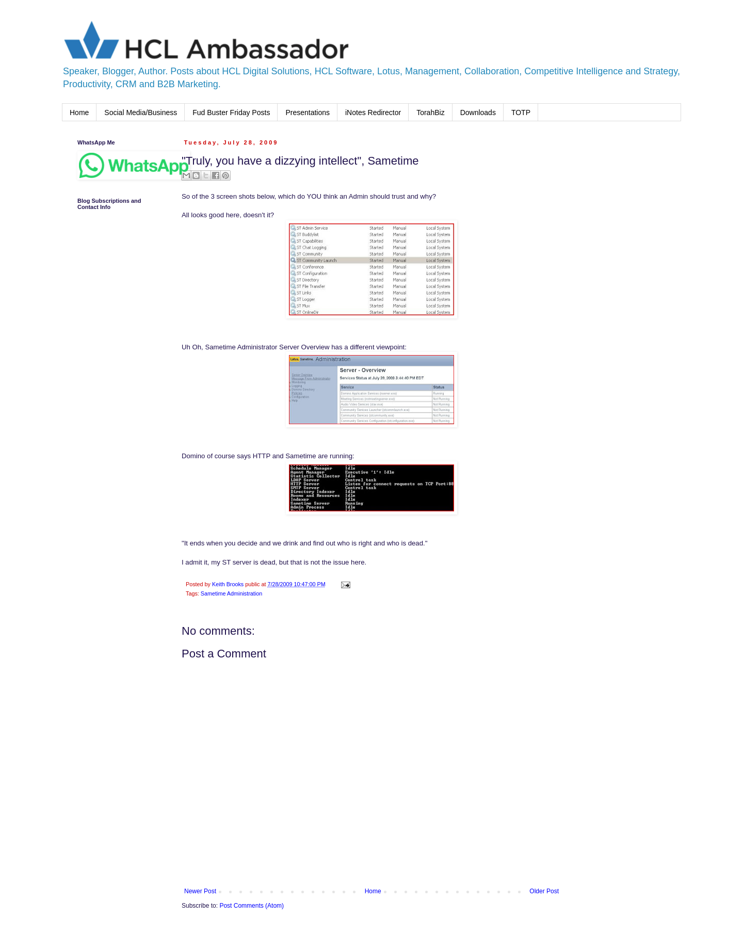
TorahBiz (430, 112)
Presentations (307, 112)
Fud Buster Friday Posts (231, 112)
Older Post (544, 891)
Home (79, 112)
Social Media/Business (140, 112)
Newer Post (200, 891)
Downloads (478, 112)
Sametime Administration (231, 593)
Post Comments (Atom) (251, 905)
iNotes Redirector (373, 112)
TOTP (520, 112)
